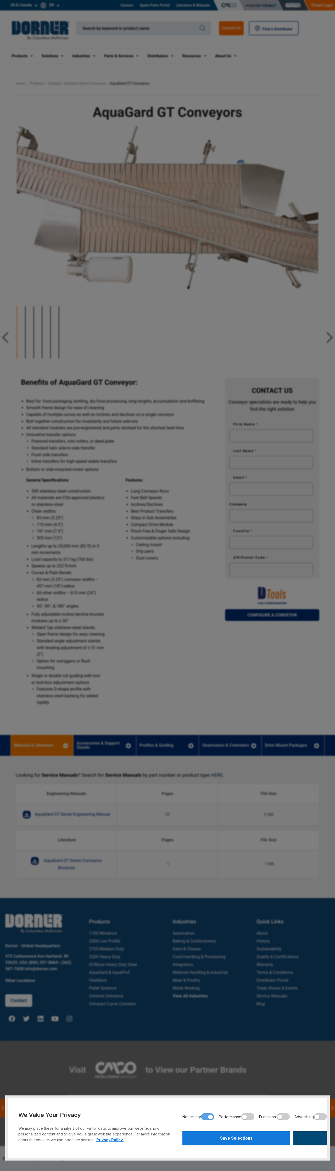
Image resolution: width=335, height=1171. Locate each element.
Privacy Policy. (110, 1138)
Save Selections (215, 1137)
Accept (284, 1137)
